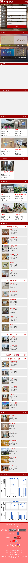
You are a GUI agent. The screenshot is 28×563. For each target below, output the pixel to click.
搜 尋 (16, 27)
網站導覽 (19, 552)
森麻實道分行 (10, 524)
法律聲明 (14, 550)
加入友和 (14, 552)
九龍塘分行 (18, 524)
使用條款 (8, 552)
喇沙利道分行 (14, 526)
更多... (25, 32)
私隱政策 (19, 550)
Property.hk (16, 554)
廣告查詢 (8, 550)
